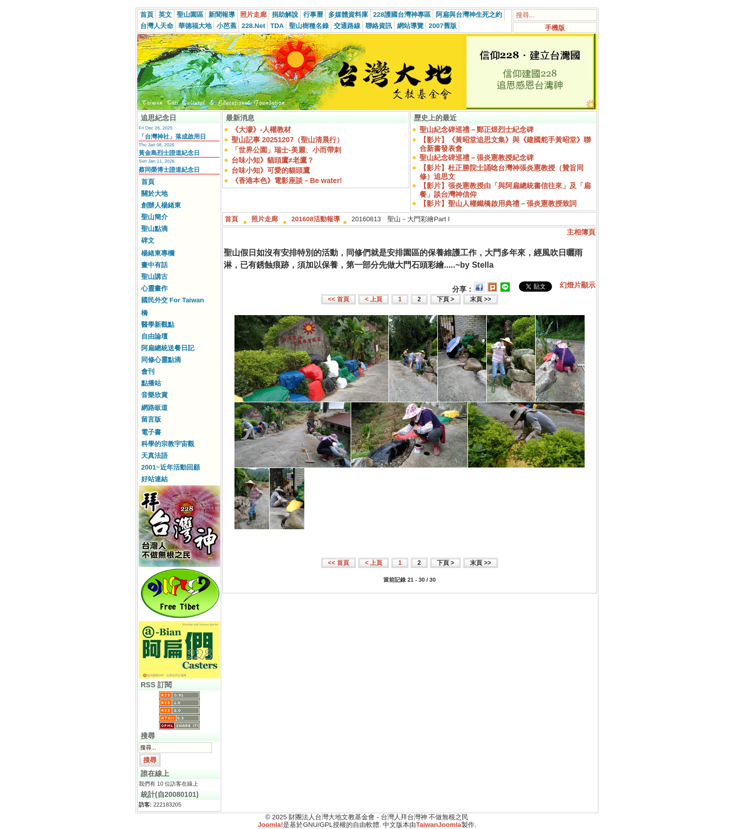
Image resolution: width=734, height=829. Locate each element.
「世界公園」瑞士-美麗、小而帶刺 (286, 150)
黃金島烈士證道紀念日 (169, 153)
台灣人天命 (156, 26)
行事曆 (313, 14)
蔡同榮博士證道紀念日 (169, 169)
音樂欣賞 (154, 395)
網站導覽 (410, 26)
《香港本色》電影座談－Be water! (286, 180)
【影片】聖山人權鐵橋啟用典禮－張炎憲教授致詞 (498, 203)
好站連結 (154, 479)
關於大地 (154, 193)
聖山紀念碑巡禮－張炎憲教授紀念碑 (477, 157)
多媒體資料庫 (348, 14)
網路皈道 (154, 407)
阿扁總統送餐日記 (167, 348)
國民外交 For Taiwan (172, 300)
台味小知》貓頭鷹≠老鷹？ (272, 160)
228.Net (253, 26)
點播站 (151, 383)
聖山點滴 (154, 228)
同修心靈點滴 (161, 360)
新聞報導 (221, 14)
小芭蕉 (227, 26)
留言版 (151, 419)
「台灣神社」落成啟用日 (172, 136)
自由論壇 (154, 336)
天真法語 (154, 455)
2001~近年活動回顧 (170, 467)
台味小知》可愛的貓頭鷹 (270, 170)
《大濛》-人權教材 (261, 129)
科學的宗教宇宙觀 (167, 444)
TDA (277, 26)
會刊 (147, 371)
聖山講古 (154, 276)
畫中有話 (154, 265)
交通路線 (347, 26)
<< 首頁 (338, 299)
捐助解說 (285, 14)
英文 (165, 14)
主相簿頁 (581, 232)
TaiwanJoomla (438, 824)
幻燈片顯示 (577, 285)
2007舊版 (443, 26)
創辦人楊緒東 (161, 205)
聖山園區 (190, 14)
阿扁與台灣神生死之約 (469, 14)
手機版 (555, 28)
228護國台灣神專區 (402, 14)
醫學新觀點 (157, 324)
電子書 (151, 432)
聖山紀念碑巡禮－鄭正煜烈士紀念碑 (477, 129)
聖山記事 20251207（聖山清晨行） (287, 140)
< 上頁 (373, 299)
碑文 (147, 240)
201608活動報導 (316, 219)
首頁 (146, 14)
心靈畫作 (154, 288)
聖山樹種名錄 (309, 26)
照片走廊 (253, 14)
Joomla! (270, 824)
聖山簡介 (154, 217)
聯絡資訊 (378, 26)
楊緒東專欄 (157, 253)
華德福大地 (195, 26)
